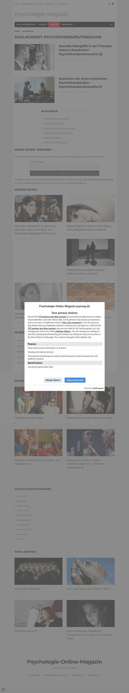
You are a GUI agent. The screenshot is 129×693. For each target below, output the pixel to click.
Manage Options (63, 331)
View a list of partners (71, 323)
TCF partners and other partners (52, 317)
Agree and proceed (75, 380)
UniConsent (98, 388)
